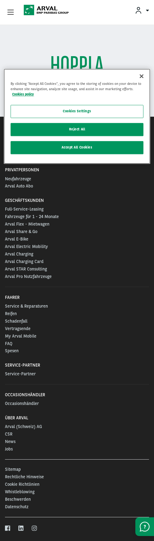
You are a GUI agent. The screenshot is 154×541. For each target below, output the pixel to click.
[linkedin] (21, 529)
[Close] (141, 76)
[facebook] (8, 529)
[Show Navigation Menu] (10, 12)
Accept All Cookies (77, 147)
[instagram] (35, 529)
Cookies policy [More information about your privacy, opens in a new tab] (23, 94)
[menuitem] (142, 10)
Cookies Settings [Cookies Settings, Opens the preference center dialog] (77, 111)
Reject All (77, 129)
